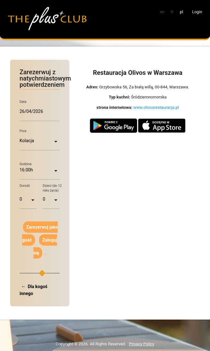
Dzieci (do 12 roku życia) (52, 188)
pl (181, 11)
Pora (23, 131)
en (162, 11)
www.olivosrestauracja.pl (156, 107)
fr (172, 11)
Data (23, 101)
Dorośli (25, 186)
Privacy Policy (141, 344)
